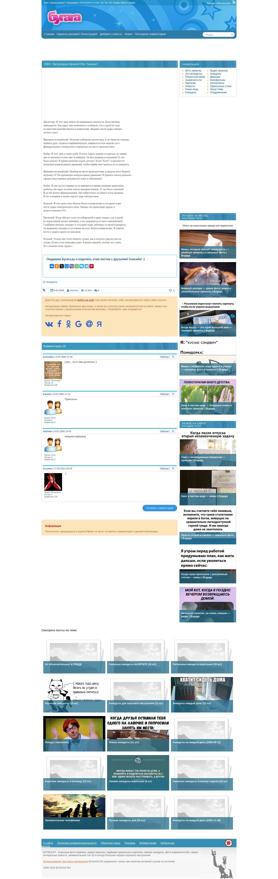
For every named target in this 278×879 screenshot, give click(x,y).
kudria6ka (48, 357)
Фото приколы (193, 70)
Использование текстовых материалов (65, 861)
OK (110, 2)
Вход (46, 2)
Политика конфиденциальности (76, 842)
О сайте (48, 842)
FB (106, 2)
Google (116, 2)
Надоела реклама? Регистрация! (77, 33)
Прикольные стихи (220, 86)
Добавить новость (111, 33)
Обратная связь (223, 3)
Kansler (47, 394)
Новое (128, 33)
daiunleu (74, 290)
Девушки (215, 76)
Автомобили (217, 83)
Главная (49, 33)
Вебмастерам (148, 842)
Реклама (211, 3)
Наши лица (191, 89)
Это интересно (193, 73)
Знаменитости (193, 80)
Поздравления (218, 92)
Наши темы (216, 89)
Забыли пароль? (57, 2)
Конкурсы (190, 92)
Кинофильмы (217, 80)
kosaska (47, 468)
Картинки (190, 83)
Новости (190, 86)
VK (102, 2)
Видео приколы (219, 70)
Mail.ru (124, 2)
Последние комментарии (150, 33)
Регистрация (72, 2)
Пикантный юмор (195, 76)
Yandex (132, 2)
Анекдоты (51, 282)
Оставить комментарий (159, 508)
